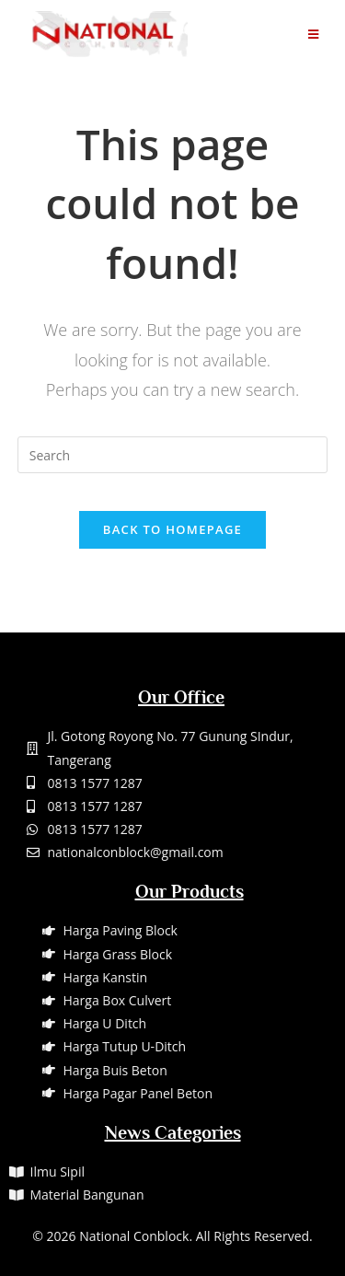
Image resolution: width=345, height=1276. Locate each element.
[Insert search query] (172, 454)
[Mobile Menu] (313, 34)
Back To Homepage (172, 529)
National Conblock (134, 1236)
